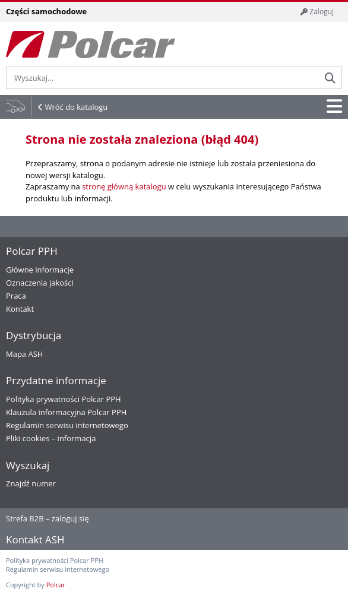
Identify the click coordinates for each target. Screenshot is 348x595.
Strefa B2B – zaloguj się (47, 518)
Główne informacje (40, 269)
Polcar (55, 584)
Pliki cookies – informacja (51, 438)
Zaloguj (317, 12)
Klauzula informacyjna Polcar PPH (66, 412)
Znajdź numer (31, 483)
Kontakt (20, 308)
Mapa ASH (24, 354)
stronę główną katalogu (124, 186)
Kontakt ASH (35, 539)
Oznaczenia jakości (40, 282)
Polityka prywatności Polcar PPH (63, 399)
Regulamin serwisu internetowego (67, 425)
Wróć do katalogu (76, 107)
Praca (16, 295)
